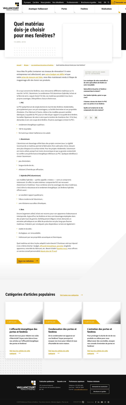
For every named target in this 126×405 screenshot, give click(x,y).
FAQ (99, 2)
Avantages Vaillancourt (38, 9)
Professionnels (72, 2)
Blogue (26, 65)
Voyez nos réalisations (27, 261)
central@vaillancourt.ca (81, 389)
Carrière (36, 2)
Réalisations (107, 9)
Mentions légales (56, 402)
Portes (64, 9)
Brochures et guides (88, 2)
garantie (60, 246)
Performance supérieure (76, 381)
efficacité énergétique (48, 246)
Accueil (19, 65)
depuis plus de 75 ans (48, 251)
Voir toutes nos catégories (69, 296)
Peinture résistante (93, 381)
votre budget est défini (55, 74)
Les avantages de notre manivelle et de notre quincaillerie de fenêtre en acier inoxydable (96, 83)
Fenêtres (84, 9)
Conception (77, 402)
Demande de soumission (99, 386)
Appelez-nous (62, 248)
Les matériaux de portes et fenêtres (42, 65)
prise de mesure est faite (32, 77)
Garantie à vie (61, 381)
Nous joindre (45, 2)
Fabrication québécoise (46, 381)
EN (105, 2)
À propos (27, 2)
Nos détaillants (58, 2)
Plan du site (65, 402)
